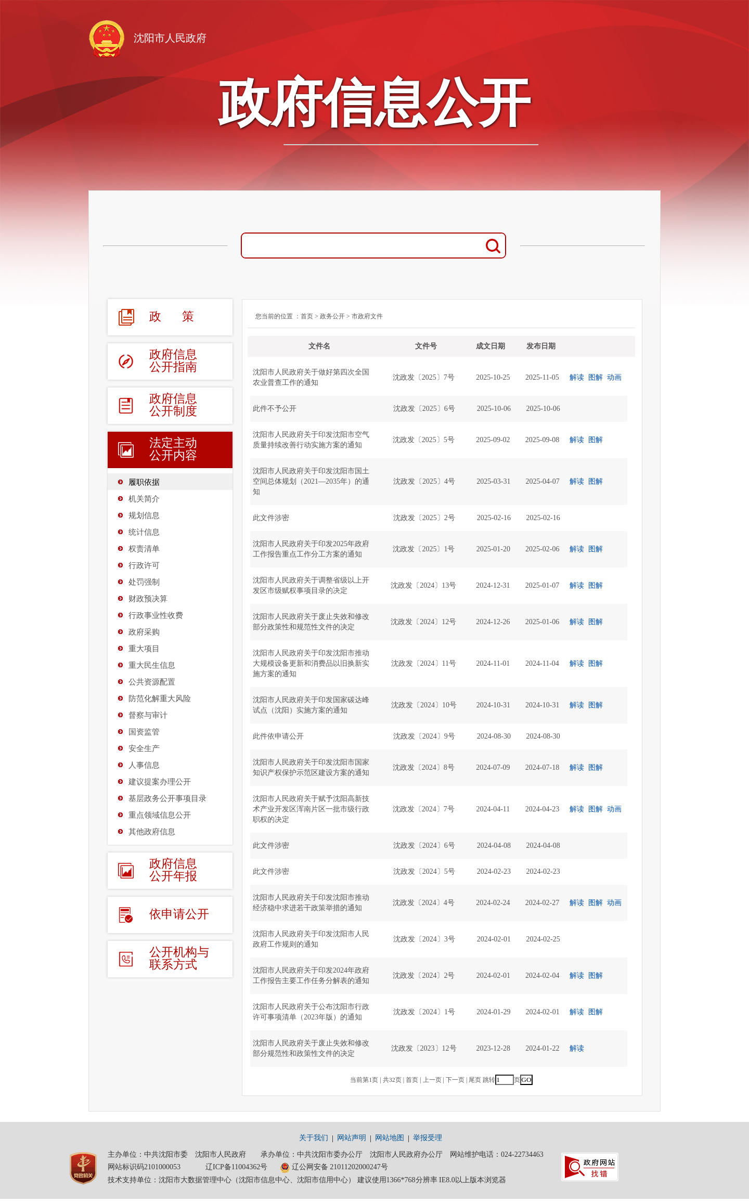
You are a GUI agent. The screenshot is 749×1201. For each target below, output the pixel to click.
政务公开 (332, 316)
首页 (307, 316)
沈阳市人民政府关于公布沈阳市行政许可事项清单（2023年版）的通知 (311, 1012)
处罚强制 (144, 582)
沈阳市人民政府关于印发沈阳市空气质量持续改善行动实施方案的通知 (311, 440)
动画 (614, 377)
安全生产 (144, 748)
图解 (595, 377)
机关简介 (144, 499)
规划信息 (144, 515)
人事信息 (144, 765)
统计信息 (144, 532)
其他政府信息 (151, 832)
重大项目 (144, 648)
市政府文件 (367, 316)
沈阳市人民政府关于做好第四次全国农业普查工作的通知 (311, 377)
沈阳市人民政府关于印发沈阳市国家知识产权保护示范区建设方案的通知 (311, 767)
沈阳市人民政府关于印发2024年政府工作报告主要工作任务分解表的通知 (311, 975)
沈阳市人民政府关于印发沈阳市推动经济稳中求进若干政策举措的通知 (311, 903)
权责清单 (144, 549)
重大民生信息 (151, 665)
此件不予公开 (274, 408)
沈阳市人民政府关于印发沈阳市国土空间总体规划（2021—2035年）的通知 (311, 481)
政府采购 (144, 632)
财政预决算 (147, 599)
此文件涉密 (271, 518)
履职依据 (144, 482)
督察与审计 (147, 715)
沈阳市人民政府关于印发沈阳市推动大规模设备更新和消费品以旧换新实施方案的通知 (311, 663)
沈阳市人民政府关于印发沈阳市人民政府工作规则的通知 (311, 939)
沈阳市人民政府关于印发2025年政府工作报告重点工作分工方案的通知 (311, 549)
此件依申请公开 (278, 736)
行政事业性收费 (155, 615)
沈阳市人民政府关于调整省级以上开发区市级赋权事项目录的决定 (311, 585)
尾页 (475, 1079)
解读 (577, 377)
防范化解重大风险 (159, 698)
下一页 (455, 1079)
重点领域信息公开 (159, 815)
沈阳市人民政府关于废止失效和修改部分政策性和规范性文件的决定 (311, 622)
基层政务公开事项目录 (167, 798)
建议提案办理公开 (159, 782)
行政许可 (144, 565)
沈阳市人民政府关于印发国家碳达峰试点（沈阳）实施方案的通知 (311, 705)
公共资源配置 (151, 682)
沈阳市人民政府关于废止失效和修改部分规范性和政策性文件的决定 (311, 1048)
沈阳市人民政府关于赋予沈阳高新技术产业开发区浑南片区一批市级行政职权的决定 (311, 809)
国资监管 (144, 732)
